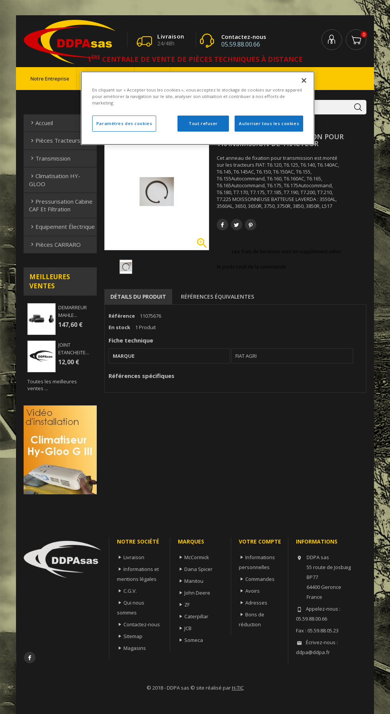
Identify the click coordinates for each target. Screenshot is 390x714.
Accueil (41, 123)
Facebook (29, 657)
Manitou (193, 580)
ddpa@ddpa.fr (313, 652)
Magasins (134, 648)
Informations (316, 541)
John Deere (197, 592)
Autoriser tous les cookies (269, 123)
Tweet (236, 224)
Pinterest (250, 224)
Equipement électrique (62, 226)
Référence (122, 315)
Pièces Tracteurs (54, 140)
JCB (188, 628)
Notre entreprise (49, 78)
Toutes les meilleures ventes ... (52, 385)
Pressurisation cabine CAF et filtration (61, 205)
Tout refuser (203, 123)
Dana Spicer (198, 569)
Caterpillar (196, 616)
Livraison (133, 557)
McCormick (196, 557)
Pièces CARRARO (55, 244)
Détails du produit (138, 296)
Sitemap (132, 636)
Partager (222, 224)
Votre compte (260, 541)
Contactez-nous (141, 624)
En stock (119, 327)
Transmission (49, 158)
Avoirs (252, 590)
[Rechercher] (316, 107)
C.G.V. (130, 590)
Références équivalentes (217, 296)
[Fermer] (304, 80)
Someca (193, 640)
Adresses (256, 602)
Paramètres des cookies (124, 123)
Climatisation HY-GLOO (54, 179)
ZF (187, 604)
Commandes (260, 579)
